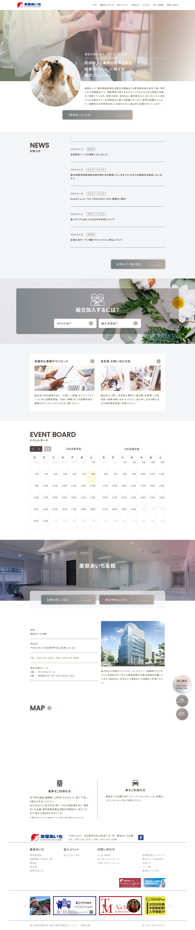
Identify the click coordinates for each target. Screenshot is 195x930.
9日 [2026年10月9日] (153, 520)
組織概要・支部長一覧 (41, 859)
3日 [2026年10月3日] (163, 509)
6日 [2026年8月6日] (75, 473)
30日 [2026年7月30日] (74, 462)
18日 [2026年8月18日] (55, 497)
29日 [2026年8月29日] (92, 509)
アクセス (146, 5)
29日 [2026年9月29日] (124, 509)
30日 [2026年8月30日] (36, 520)
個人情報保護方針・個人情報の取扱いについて (54, 925)
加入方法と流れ (72, 855)
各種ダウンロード (182, 700)
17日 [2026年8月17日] (45, 497)
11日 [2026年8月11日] (55, 485)
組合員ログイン (181, 714)
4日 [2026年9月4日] (84, 520)
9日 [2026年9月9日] (134, 473)
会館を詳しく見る (68, 600)
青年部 (33, 866)
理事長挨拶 (36, 855)
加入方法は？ (119, 323)
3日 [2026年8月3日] (46, 473)
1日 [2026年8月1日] (93, 462)
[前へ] (25, 905)
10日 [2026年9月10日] (143, 473)
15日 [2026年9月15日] (124, 485)
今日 (48, 449)
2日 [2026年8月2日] (37, 473)
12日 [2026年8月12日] (64, 485)
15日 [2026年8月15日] (92, 485)
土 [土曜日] (91, 457)
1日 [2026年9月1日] (56, 520)
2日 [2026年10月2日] (153, 509)
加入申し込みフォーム (109, 859)
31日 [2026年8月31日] (45, 520)
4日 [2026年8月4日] (56, 473)
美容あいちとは (107, 5)
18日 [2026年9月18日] (152, 485)
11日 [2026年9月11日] (152, 473)
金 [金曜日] (82, 457)
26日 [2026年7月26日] (36, 462)
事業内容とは (37, 870)
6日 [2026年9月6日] (106, 473)
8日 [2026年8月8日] (93, 473)
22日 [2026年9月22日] (124, 497)
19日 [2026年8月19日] (64, 497)
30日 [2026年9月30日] (133, 509)
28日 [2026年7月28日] (55, 462)
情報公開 (85, 925)
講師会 (33, 863)
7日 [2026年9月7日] (115, 473)
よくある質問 (104, 855)
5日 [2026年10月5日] (115, 520)
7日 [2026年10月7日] (134, 520)
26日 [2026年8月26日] (64, 509)
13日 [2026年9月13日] (105, 485)
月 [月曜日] (44, 457)
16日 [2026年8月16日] (36, 497)
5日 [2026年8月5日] (65, 473)
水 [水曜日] (63, 457)
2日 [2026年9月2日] (65, 520)
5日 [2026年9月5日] (93, 520)
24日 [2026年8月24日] (45, 509)
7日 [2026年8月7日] (84, 473)
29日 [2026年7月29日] (64, 462)
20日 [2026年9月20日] (105, 497)
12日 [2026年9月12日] (162, 473)
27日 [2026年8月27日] (74, 509)
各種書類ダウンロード (153, 855)
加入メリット (122, 5)
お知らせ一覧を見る (138, 264)
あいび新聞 (158, 5)
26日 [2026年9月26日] (162, 497)
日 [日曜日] (34, 457)
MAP (37, 708)
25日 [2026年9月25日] (152, 497)
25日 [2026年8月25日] (55, 509)
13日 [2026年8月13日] (74, 485)
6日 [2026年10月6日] (125, 520)
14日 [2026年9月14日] (114, 485)
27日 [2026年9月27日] (105, 509)
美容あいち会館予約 (152, 859)
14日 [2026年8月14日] (83, 485)
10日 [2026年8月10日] (45, 485)
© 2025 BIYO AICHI (154, 925)
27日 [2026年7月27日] (45, 462)
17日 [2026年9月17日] (143, 485)
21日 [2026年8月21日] (83, 497)
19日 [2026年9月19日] (162, 485)
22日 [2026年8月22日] (92, 497)
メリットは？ (75, 323)
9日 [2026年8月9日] (37, 485)
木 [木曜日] (72, 457)
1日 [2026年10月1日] (144, 509)
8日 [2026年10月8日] (144, 520)
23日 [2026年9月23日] (133, 497)
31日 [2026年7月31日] (83, 462)
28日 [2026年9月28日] (114, 509)
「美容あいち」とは (97, 115)
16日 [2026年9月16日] (133, 485)
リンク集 (146, 866)
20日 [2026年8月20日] (74, 497)
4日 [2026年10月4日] (106, 520)
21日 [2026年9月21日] (114, 497)
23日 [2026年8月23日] (36, 509)
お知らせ (135, 5)
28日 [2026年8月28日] (83, 509)
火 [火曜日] (53, 457)
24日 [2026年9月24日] (143, 497)
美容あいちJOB (150, 870)
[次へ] (170, 905)
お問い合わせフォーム (109, 863)
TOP (94, 5)
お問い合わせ (172, 5)
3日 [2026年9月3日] (75, 520)
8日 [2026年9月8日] (125, 473)
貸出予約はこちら (126, 600)
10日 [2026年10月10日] (162, 520)
